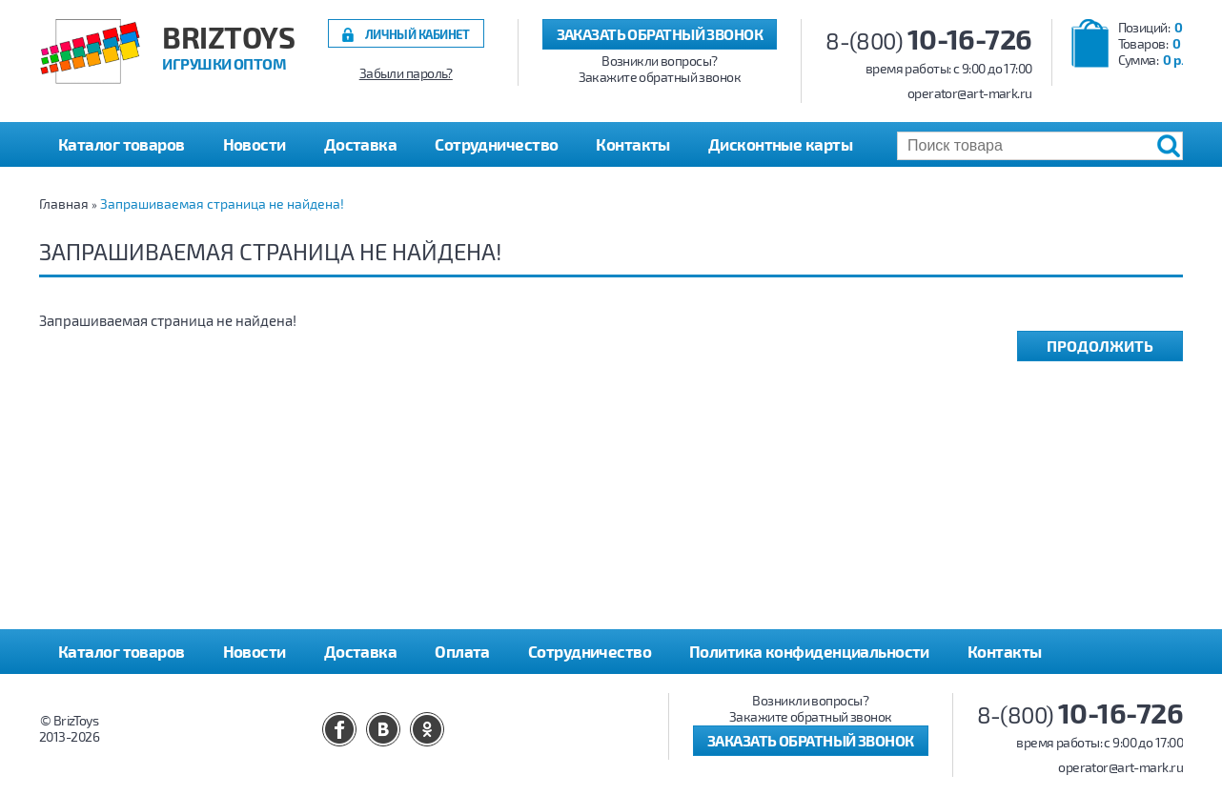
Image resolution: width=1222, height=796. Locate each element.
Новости (254, 143)
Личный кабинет (417, 34)
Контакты (633, 143)
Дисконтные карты (780, 143)
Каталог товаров (121, 651)
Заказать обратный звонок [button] (660, 34)
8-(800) (928, 40)
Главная (64, 203)
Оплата (462, 651)
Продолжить (1100, 346)
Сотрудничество (496, 143)
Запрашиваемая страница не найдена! (222, 203)
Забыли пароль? (406, 73)
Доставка (360, 143)
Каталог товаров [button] (121, 143)
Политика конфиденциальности (809, 651)
